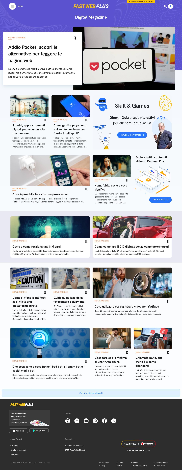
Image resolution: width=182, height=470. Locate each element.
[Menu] (16, 6)
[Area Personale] (170, 6)
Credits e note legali (18, 450)
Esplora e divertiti (131, 135)
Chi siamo (14, 445)
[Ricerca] (166, 6)
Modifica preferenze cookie (139, 464)
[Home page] (91, 6)
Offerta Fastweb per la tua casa (142, 1)
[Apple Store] (18, 430)
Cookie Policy (120, 464)
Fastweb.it (14, 455)
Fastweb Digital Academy (74, 445)
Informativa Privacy (104, 464)
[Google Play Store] (39, 430)
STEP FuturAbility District (75, 450)
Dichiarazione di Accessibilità (161, 464)
